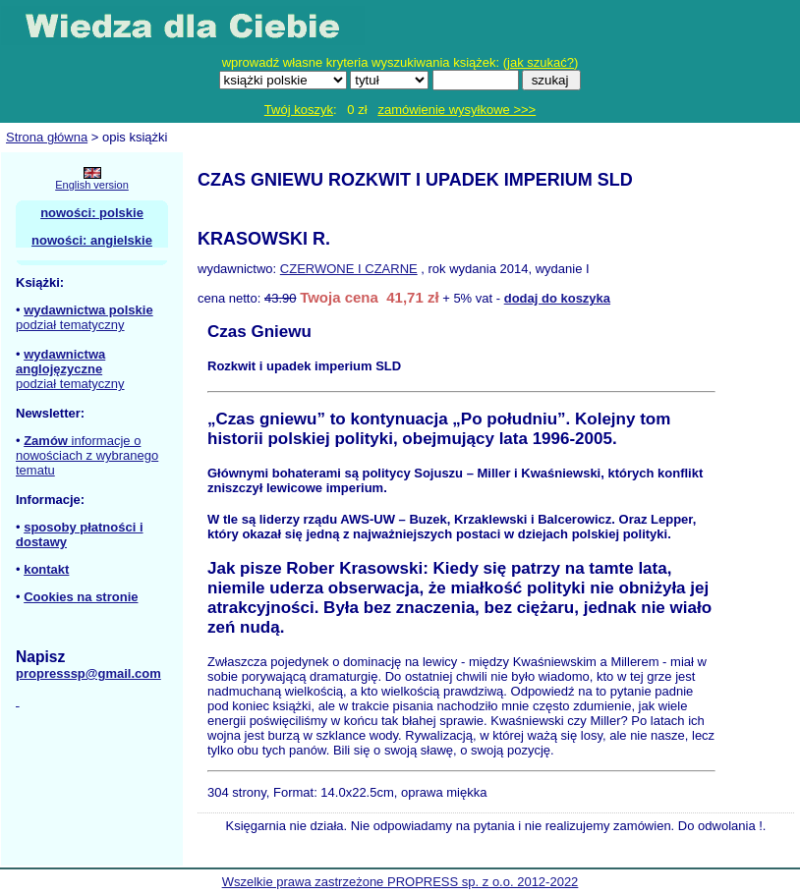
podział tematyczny (70, 324)
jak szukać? (540, 62)
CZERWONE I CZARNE (349, 268)
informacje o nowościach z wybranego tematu (87, 455)
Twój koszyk (298, 109)
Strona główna (46, 137)
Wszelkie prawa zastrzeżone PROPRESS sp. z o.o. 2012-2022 (400, 881)
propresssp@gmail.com (88, 673)
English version (92, 185)
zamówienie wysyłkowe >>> (456, 109)
